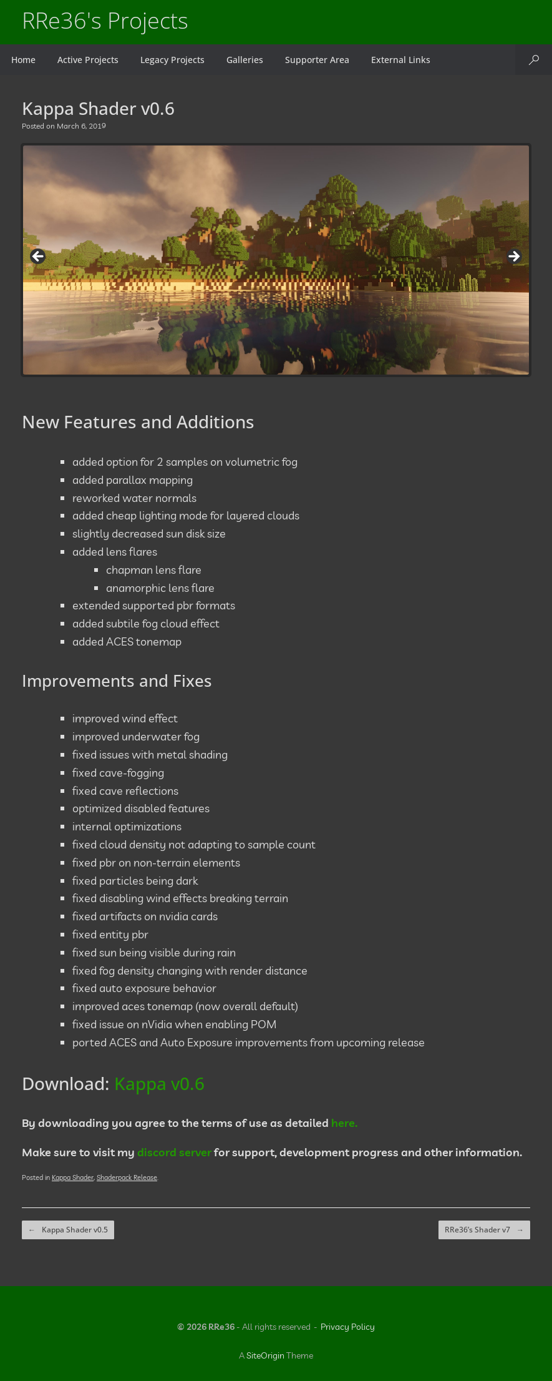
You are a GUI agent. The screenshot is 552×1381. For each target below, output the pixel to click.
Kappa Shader (73, 1177)
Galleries (244, 60)
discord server (174, 1152)
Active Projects (88, 60)
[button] (533, 59)
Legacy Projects (172, 60)
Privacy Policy (348, 1326)
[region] (276, 260)
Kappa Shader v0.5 (68, 1230)
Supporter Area (317, 60)
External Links (400, 60)
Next (513, 257)
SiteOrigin (265, 1355)
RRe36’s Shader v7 (484, 1230)
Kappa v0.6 (159, 1083)
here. (344, 1123)
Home (23, 60)
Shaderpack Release (127, 1177)
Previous (38, 257)
